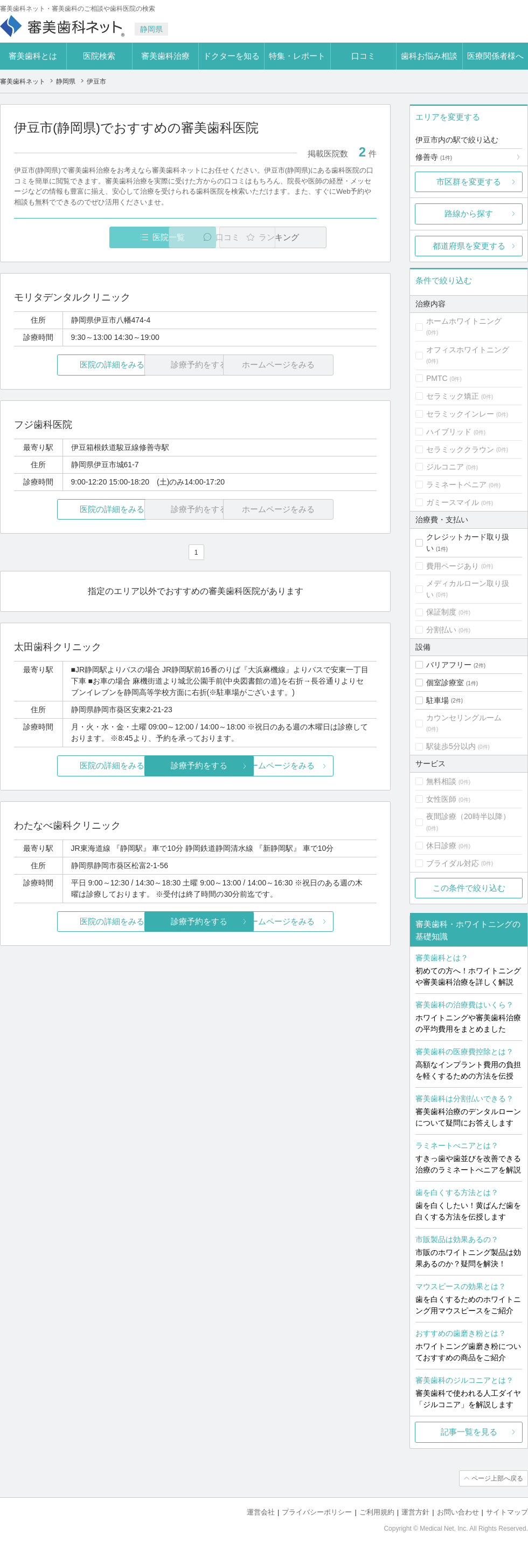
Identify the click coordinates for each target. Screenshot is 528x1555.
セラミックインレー (460, 414)
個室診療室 (445, 682)
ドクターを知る (231, 55)
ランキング (314, 237)
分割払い (441, 629)
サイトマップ (507, 1512)
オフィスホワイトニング (467, 349)
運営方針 (415, 1512)
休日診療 (441, 845)
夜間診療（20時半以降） (468, 816)
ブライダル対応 (452, 863)
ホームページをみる (316, 765)
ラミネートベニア (456, 484)
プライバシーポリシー (317, 1512)
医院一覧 (88, 237)
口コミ (363, 55)
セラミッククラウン (460, 449)
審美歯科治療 (165, 55)
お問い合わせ (458, 1512)
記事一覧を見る (469, 1431)
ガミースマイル (452, 502)
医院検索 (99, 55)
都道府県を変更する (469, 245)
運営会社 (261, 1512)
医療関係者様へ (495, 55)
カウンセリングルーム (464, 717)
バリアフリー (448, 664)
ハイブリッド (448, 431)
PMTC (437, 378)
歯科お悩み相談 (429, 55)
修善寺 (433, 157)
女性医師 (441, 799)
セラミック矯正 (452, 396)
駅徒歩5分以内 (451, 746)
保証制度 (441, 612)
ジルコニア (445, 466)
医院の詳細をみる (74, 365)
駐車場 (437, 700)
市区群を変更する (468, 181)
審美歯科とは (33, 55)
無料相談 (441, 781)
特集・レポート (297, 55)
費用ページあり (452, 566)
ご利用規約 (376, 1512)
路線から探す (468, 213)
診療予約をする (195, 765)
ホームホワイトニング (464, 321)
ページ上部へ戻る (497, 1478)
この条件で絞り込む (469, 887)
